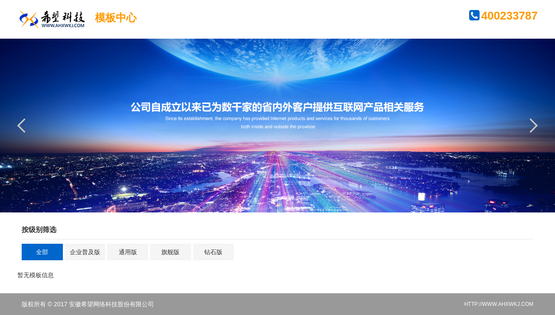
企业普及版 (85, 252)
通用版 (128, 252)
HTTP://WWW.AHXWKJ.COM (498, 304)
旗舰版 (170, 252)
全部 (42, 252)
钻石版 (213, 252)
